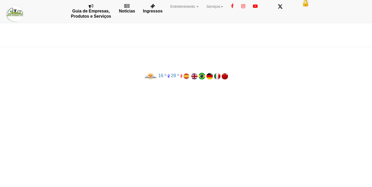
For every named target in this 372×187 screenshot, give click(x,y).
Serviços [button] (214, 6)
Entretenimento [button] (184, 6)
